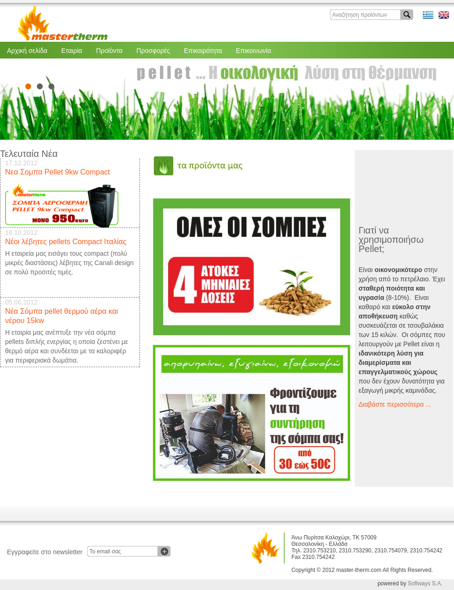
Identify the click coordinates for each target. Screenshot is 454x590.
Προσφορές (153, 50)
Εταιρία (71, 50)
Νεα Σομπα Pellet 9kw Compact (57, 172)
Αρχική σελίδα (27, 50)
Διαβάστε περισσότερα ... (395, 404)
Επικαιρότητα (203, 50)
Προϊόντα (109, 50)
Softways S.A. (425, 583)
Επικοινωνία (253, 50)
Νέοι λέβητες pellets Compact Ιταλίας (65, 242)
